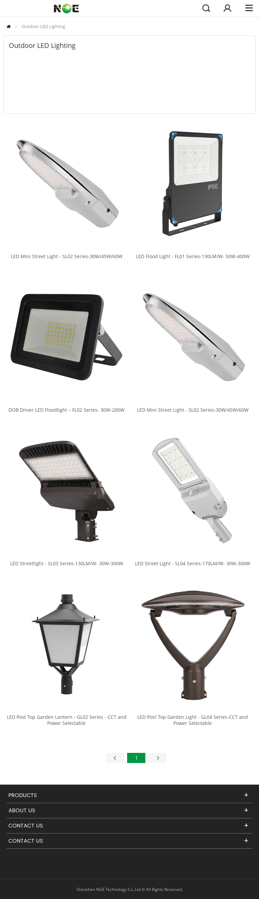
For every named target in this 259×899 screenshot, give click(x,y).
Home (8, 26)
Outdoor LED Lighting (43, 26)
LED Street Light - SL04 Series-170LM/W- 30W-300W (192, 564)
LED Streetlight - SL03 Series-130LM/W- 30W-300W (66, 564)
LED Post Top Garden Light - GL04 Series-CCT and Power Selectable (192, 720)
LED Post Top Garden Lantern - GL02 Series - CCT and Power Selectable (66, 720)
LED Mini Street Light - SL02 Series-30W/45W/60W (66, 256)
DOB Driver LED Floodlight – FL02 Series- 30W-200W (66, 410)
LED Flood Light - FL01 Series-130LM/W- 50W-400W (193, 256)
